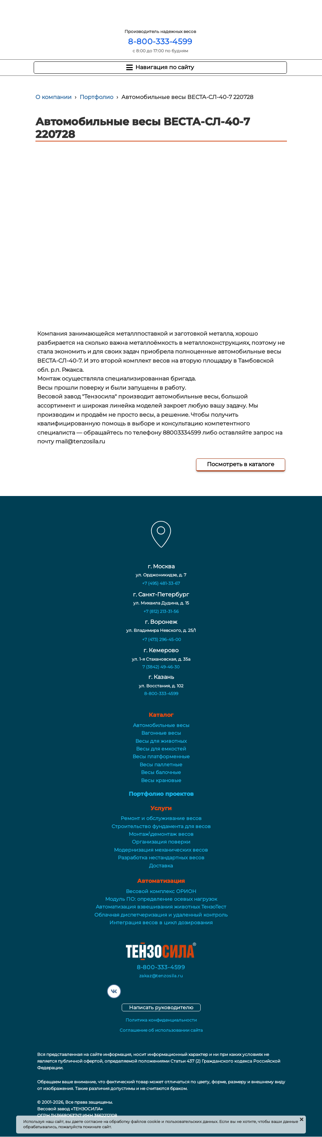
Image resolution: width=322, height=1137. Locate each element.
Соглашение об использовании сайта (161, 1030)
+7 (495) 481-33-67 (161, 583)
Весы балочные (161, 772)
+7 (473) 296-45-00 (161, 639)
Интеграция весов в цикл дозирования (161, 922)
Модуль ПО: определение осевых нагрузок (161, 899)
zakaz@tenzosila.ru (161, 975)
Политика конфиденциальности (161, 1020)
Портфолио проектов (161, 794)
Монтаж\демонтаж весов (161, 834)
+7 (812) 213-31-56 (161, 611)
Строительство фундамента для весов (161, 826)
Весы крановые (161, 780)
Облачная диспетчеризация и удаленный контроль (161, 915)
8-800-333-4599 (160, 41)
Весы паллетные (161, 764)
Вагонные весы (161, 733)
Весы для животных (161, 741)
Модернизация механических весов (161, 850)
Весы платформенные (161, 756)
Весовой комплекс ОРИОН (161, 891)
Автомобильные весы (161, 725)
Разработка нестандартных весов (161, 857)
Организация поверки (161, 842)
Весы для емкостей (161, 749)
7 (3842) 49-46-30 (161, 666)
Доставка (161, 865)
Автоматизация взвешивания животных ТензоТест (161, 907)
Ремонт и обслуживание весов (161, 818)
